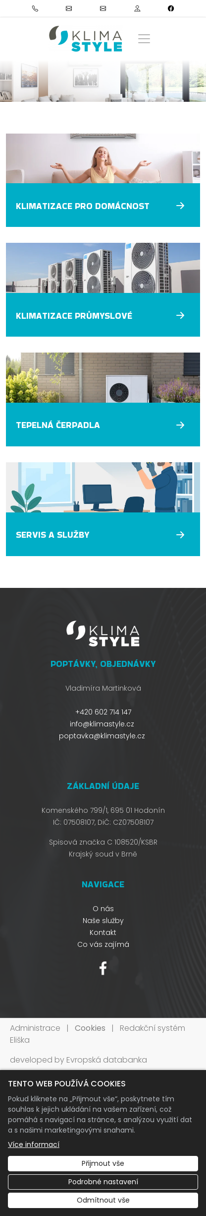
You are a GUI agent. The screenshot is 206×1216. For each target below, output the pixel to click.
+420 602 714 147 (103, 712)
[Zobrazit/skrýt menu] (144, 38)
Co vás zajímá (103, 944)
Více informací (33, 1144)
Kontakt (103, 932)
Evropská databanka (106, 1060)
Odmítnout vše (103, 1200)
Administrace (35, 1028)
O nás (103, 909)
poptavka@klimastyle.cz (102, 736)
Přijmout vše (103, 1163)
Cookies (90, 1028)
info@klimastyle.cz (102, 724)
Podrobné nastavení (103, 1182)
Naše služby (103, 921)
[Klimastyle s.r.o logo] (86, 38)
